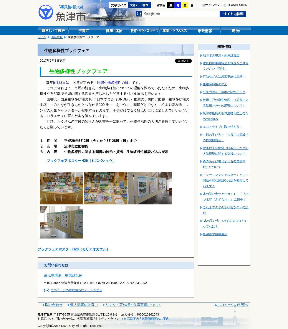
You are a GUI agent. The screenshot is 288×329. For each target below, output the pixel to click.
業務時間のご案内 (157, 318)
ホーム (42, 37)
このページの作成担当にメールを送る (76, 290)
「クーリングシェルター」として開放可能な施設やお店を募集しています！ (225, 180)
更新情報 (57, 37)
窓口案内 (133, 318)
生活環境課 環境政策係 (63, 275)
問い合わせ (54, 305)
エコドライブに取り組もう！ (222, 126)
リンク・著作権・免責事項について (133, 305)
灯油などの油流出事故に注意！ (224, 76)
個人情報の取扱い (84, 305)
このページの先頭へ (232, 305)
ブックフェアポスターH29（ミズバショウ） (81, 161)
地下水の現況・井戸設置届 (221, 55)
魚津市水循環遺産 (215, 234)
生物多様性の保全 (215, 84)
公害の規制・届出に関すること (224, 92)
